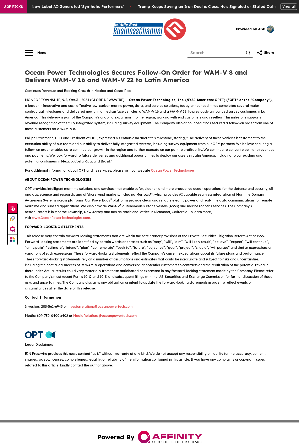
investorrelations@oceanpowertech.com (100, 306)
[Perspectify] (12, 219)
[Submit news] (12, 208)
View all (288, 6)
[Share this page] (265, 53)
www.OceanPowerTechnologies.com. (61, 218)
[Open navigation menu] (35, 53)
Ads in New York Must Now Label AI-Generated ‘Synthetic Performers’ (67, 6)
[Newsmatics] (12, 239)
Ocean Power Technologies (173, 170)
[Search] (215, 52)
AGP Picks (13, 7)
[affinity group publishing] (12, 229)
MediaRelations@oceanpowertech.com (105, 316)
